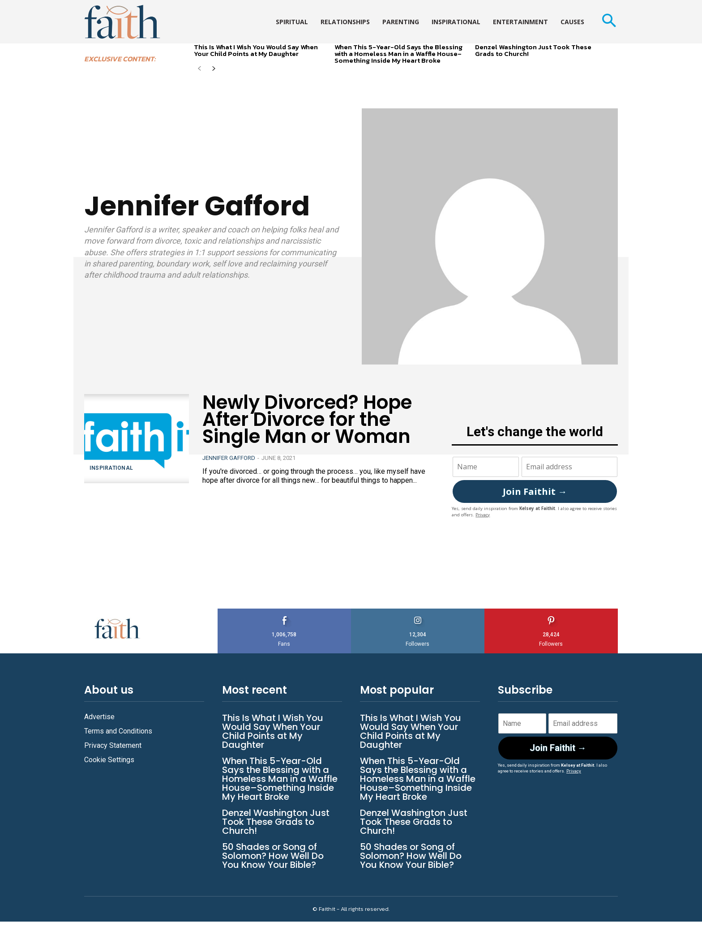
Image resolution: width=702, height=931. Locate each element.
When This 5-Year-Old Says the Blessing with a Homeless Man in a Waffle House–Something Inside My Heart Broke (398, 53)
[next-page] (213, 69)
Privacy (482, 515)
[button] (608, 22)
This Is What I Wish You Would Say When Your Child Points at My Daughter (256, 50)
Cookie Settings (109, 759)
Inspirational (111, 468)
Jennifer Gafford (228, 458)
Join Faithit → (535, 491)
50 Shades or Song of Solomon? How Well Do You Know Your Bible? (273, 856)
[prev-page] (199, 69)
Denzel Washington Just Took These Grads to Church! (533, 50)
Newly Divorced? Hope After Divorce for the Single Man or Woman (307, 419)
